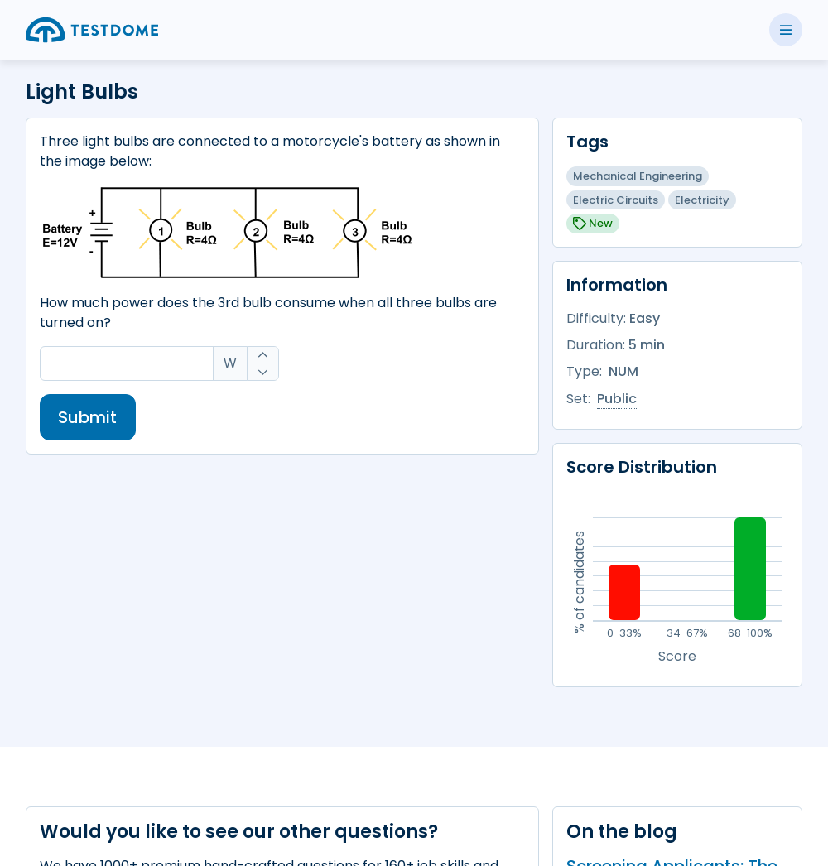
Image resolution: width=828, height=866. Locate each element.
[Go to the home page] (92, 30)
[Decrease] (263, 371)
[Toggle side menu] (785, 29)
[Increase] (263, 355)
